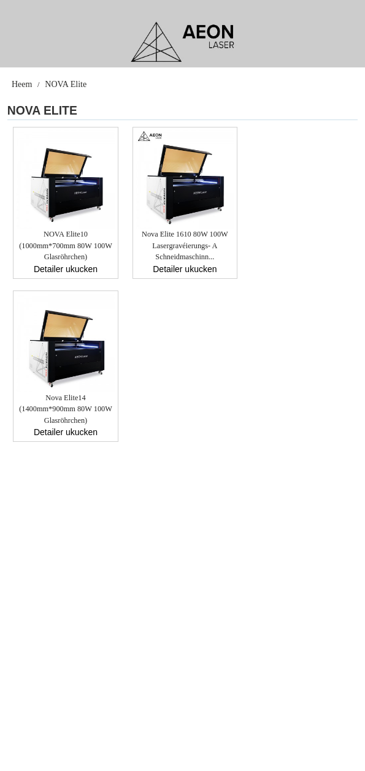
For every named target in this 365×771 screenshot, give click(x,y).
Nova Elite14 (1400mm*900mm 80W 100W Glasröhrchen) (65, 409)
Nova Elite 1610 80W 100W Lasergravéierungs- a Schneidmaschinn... (185, 245)
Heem (22, 84)
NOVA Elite (65, 84)
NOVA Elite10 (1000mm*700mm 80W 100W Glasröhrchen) (65, 245)
